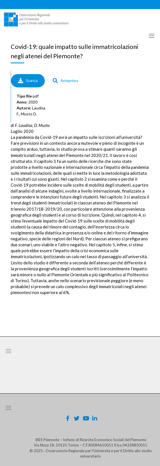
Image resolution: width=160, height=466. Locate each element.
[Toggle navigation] (151, 35)
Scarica (28, 80)
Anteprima (65, 80)
